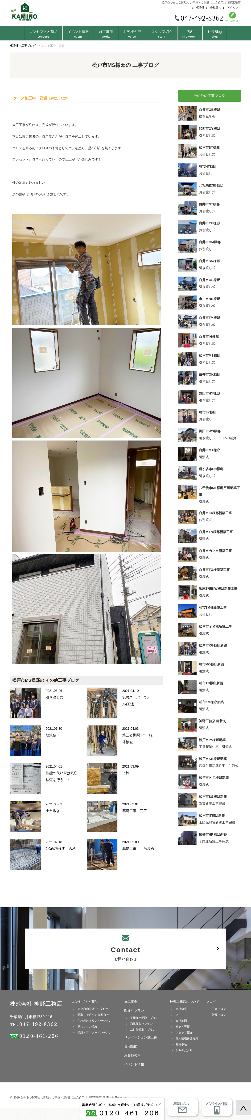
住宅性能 (130, 1046)
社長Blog (215, 34)
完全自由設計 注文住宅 (93, 1009)
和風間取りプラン (141, 1023)
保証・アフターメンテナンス (96, 1032)
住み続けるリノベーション (94, 1020)
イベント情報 (78, 34)
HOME (200, 7)
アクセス (233, 7)
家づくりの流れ (87, 1026)
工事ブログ (219, 1009)
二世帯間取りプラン (143, 1029)
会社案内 (215, 7)
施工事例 (106, 34)
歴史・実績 (183, 1026)
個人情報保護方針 (187, 1038)
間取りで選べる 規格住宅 (93, 1014)
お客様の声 (132, 34)
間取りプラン (134, 1010)
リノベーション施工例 (140, 1037)
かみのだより (184, 1050)
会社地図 (181, 1020)
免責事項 (181, 1044)
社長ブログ (219, 1014)
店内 (190, 34)
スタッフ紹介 (161, 34)
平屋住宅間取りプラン (144, 1018)
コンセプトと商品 (85, 1001)
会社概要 (181, 1009)
